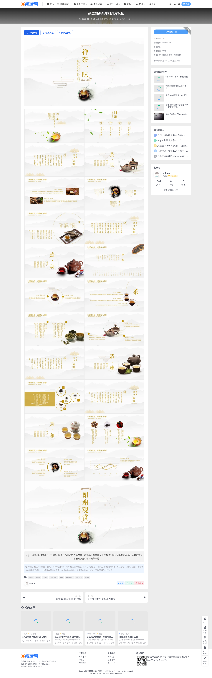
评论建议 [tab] (64, 32)
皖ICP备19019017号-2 (98, 673)
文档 (45, 577)
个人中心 (82, 657)
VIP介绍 (111, 657)
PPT (61, 577)
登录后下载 (171, 32)
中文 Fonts (92, 634)
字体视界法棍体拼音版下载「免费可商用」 (176, 105)
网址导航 (82, 662)
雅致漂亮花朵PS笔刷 (128, 636)
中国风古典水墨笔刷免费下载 (176, 87)
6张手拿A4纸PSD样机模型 (176, 76)
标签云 (82, 659)
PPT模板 (69, 577)
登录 (186, 4)
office (38, 577)
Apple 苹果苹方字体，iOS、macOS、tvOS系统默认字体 (184, 140)
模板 (87, 577)
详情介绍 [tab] (32, 32)
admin (29, 583)
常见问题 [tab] (48, 32)
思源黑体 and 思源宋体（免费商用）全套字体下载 (181, 145)
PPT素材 (79, 577)
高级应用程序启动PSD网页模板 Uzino (68, 638)
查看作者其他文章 (171, 190)
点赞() (139, 583)
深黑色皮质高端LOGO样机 (176, 95)
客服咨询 (111, 659)
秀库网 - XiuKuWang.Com (107, 671)
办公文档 (104, 19)
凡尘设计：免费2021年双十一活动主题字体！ (179, 150)
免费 (98, 19)
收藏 (129, 583)
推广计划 (111, 662)
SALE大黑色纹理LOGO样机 (34, 636)
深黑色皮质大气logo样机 (176, 114)
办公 (31, 577)
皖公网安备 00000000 (114, 673)
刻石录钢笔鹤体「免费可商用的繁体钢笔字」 (100, 638)
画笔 (122, 634)
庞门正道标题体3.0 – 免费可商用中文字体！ (178, 135)
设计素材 (32, 634)
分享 (120, 583)
